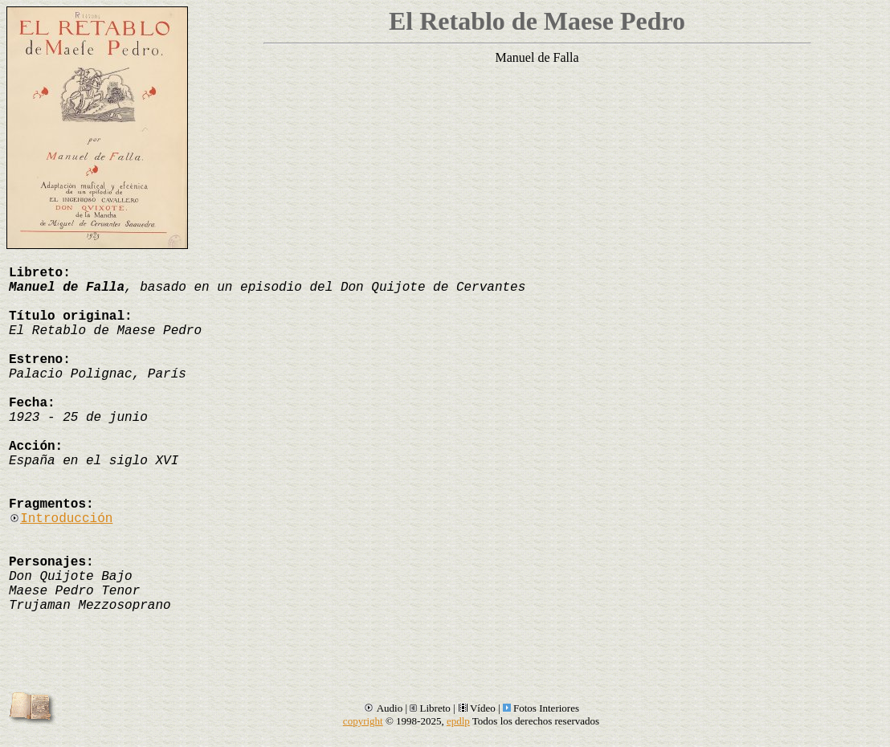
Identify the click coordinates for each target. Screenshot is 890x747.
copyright (363, 721)
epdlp (458, 721)
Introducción (60, 519)
